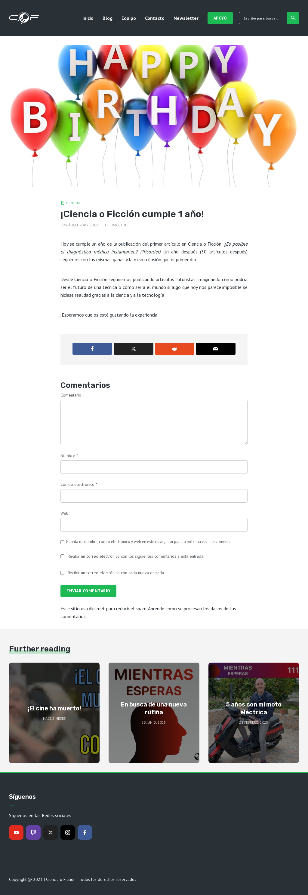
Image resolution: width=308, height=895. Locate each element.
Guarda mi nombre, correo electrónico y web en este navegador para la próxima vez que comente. (149, 541)
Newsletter (186, 18)
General (73, 203)
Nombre (69, 455)
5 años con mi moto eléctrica (254, 708)
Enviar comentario (88, 590)
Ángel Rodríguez (83, 225)
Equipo (129, 18)
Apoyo (220, 18)
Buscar (293, 18)
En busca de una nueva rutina (154, 708)
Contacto (155, 18)
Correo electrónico (78, 484)
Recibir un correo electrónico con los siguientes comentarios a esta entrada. (136, 556)
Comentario (70, 395)
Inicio (88, 18)
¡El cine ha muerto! (54, 708)
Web (64, 513)
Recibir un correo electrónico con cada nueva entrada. (116, 572)
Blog (107, 18)
